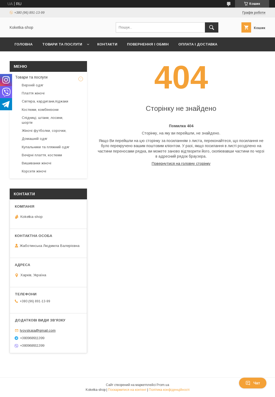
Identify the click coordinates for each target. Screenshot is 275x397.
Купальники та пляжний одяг (46, 147)
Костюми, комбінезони (40, 110)
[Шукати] (211, 27)
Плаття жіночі (33, 93)
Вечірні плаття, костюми (42, 155)
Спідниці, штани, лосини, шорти (42, 120)
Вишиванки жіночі (36, 163)
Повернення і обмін (148, 44)
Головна (23, 44)
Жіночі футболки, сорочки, (44, 131)
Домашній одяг (35, 139)
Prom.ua (163, 385)
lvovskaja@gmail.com (38, 330)
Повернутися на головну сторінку (181, 163)
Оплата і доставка (197, 44)
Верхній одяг (33, 85)
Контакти (107, 44)
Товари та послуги (62, 44)
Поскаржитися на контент (127, 390)
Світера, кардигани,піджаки (45, 101)
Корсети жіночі (34, 171)
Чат (252, 383)
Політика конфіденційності (169, 390)
